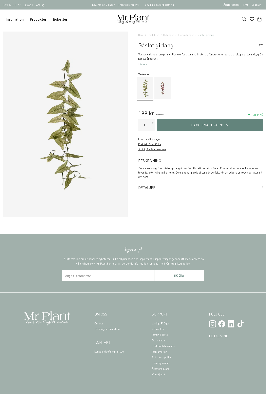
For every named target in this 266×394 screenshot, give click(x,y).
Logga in (256, 4)
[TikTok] (240, 323)
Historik (160, 114)
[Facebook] (221, 323)
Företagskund (160, 363)
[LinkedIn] (231, 323)
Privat (27, 4)
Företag (39, 4)
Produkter (153, 34)
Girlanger (168, 34)
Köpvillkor (158, 329)
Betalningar (159, 340)
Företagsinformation (107, 329)
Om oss (98, 323)
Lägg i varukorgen (210, 125)
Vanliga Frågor (161, 323)
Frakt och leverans (163, 346)
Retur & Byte (160, 334)
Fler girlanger (186, 34)
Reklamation (159, 351)
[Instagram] (212, 323)
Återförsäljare (232, 4)
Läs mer (143, 64)
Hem (141, 34)
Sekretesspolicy (161, 357)
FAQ (245, 4)
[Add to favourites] (261, 46)
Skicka (179, 275)
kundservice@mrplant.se (109, 351)
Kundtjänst (158, 374)
